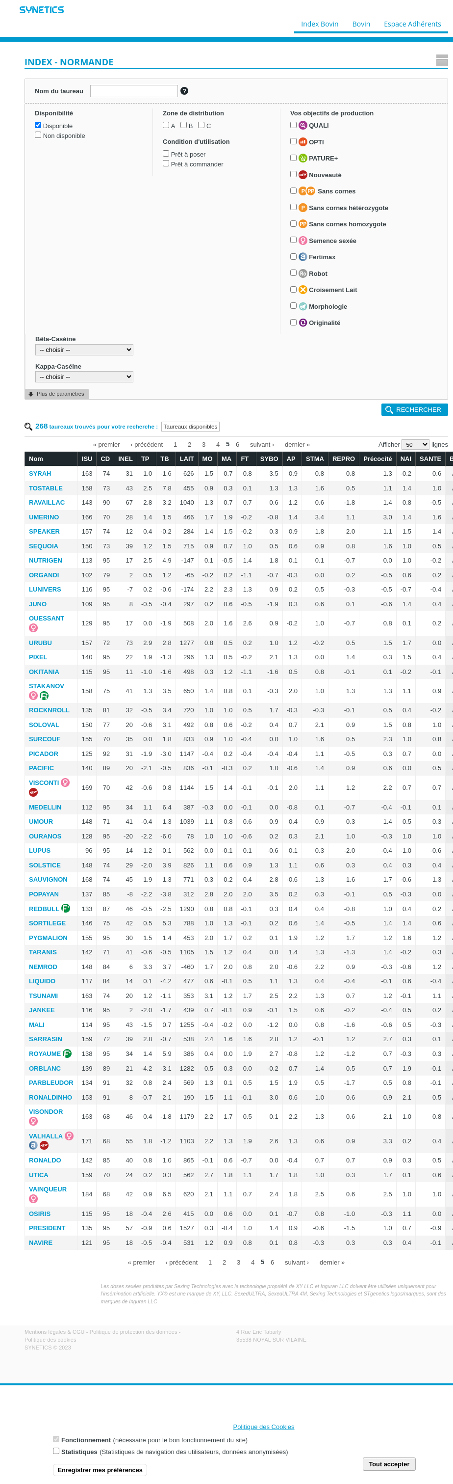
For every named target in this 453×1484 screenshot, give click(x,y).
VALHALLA (46, 1136)
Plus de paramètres (60, 394)
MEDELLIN (45, 807)
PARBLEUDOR (51, 1082)
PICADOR (43, 753)
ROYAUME (45, 1053)
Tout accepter (389, 1464)
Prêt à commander (197, 164)
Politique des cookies (50, 1340)
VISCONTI (44, 782)
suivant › (262, 444)
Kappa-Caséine (58, 366)
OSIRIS (39, 1213)
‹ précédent (146, 444)
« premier (106, 444)
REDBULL (44, 909)
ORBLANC (45, 1068)
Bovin (361, 21)
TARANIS (43, 952)
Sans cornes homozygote (342, 223)
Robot (313, 273)
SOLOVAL (44, 725)
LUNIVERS (45, 589)
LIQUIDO (42, 981)
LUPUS (39, 850)
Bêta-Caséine (55, 339)
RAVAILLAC (47, 502)
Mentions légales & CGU (55, 1332)
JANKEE (42, 1010)
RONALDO (45, 1160)
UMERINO (44, 517)
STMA (315, 458)
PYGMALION (48, 938)
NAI (406, 458)
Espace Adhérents (412, 21)
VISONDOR (46, 1111)
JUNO (38, 604)
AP (291, 458)
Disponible (58, 126)
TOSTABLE (46, 488)
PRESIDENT (47, 1228)
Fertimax (317, 256)
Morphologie (323, 306)
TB (164, 458)
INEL (125, 458)
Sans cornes (327, 191)
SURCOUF (44, 739)
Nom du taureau (59, 91)
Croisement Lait (328, 289)
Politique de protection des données (133, 1332)
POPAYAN (44, 894)
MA (226, 458)
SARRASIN (45, 1039)
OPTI (311, 141)
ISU (87, 458)
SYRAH (40, 473)
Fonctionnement (86, 1440)
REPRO (343, 458)
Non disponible (64, 135)
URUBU (40, 643)
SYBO (269, 458)
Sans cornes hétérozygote (343, 207)
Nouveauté (320, 174)
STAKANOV (46, 686)
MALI (37, 1024)
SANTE (430, 458)
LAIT (187, 458)
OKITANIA (44, 671)
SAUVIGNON (48, 879)
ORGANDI (44, 575)
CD (105, 458)
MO (207, 458)
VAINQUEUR (48, 1189)
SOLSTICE (45, 865)
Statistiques (79, 1452)
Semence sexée (327, 240)
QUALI (314, 125)
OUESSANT (46, 618)
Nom (36, 458)
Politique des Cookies (264, 1426)
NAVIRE (40, 1242)
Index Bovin (319, 21)
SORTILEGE (47, 923)
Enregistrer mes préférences (100, 1470)
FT (245, 458)
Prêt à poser (188, 154)
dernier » (297, 444)
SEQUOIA (43, 546)
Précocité (377, 458)
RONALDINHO (50, 1097)
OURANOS (45, 836)
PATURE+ (318, 158)
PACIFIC (41, 768)
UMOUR (41, 821)
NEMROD (43, 967)
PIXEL (38, 657)
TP (145, 458)
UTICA (39, 1175)
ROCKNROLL (49, 710)
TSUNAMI (43, 995)
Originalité (320, 322)
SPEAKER (44, 531)
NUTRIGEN (45, 560)
